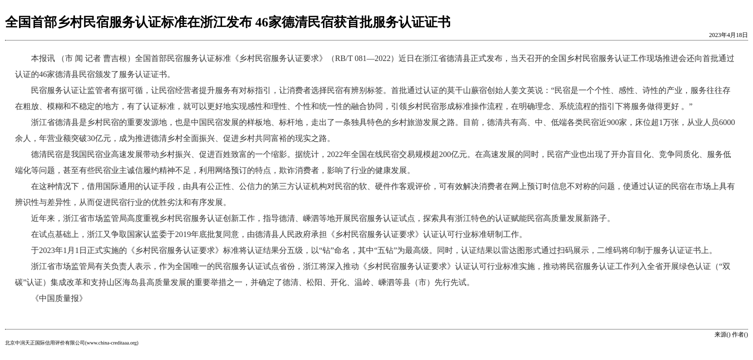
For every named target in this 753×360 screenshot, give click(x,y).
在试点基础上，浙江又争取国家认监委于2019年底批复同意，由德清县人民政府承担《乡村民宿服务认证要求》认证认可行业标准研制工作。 (279, 234)
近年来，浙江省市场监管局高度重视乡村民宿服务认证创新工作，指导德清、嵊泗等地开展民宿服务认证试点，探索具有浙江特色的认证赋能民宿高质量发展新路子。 (323, 218)
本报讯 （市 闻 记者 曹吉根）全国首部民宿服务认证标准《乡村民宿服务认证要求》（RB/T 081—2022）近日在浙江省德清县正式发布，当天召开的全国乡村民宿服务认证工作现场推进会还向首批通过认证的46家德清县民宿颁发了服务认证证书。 (374, 66)
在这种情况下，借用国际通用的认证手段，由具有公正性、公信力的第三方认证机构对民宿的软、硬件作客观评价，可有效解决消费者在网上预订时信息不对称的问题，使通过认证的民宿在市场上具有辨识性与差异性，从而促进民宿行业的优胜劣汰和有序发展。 (375, 194)
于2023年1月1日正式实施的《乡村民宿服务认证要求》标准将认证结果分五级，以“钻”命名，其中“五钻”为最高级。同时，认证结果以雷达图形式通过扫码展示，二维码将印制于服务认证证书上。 (374, 250)
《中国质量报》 (59, 298)
